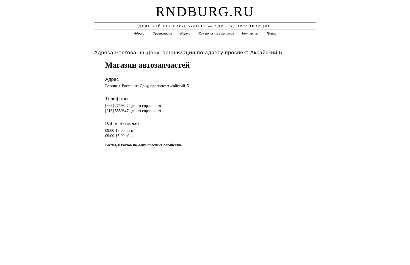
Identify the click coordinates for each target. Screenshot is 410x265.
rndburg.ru (205, 11)
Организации (162, 33)
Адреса (139, 33)
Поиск (271, 33)
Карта (185, 33)
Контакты (250, 33)
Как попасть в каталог (216, 33)
